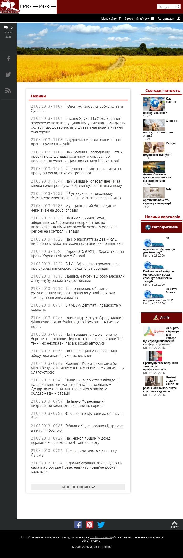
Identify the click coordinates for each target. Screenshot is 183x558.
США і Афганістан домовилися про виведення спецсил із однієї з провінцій (75, 266)
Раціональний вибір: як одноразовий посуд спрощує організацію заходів (159, 276)
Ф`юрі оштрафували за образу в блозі (77, 415)
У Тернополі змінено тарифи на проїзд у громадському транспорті (76, 171)
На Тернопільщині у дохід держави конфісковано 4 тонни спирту (70, 440)
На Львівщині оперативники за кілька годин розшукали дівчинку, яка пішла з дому (76, 183)
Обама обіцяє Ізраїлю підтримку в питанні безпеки (77, 428)
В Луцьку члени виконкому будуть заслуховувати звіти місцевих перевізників (76, 195)
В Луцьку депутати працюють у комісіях (76, 307)
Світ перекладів (165, 227)
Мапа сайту (109, 18)
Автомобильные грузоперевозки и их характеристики (157, 177)
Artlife (165, 317)
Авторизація (166, 18)
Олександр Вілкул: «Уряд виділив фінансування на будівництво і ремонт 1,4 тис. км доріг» (77, 322)
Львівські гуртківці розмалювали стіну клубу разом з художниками (78, 278)
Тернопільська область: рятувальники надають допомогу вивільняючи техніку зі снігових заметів (73, 293)
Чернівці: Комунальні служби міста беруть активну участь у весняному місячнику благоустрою (77, 368)
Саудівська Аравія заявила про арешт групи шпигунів (76, 142)
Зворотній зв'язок (137, 18)
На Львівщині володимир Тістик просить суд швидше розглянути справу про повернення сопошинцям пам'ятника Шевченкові (76, 156)
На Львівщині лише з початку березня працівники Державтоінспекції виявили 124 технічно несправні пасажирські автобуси (77, 339)
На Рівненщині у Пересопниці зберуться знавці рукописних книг (74, 353)
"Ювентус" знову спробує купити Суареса (77, 108)
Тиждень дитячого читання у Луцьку (74, 452)
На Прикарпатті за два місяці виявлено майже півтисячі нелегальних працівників (77, 241)
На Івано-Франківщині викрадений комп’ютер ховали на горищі (67, 403)
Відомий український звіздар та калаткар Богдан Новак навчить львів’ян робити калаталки (76, 467)
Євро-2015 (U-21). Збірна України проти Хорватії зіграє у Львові (77, 253)
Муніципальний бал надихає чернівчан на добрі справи (73, 208)
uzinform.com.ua (101, 537)
